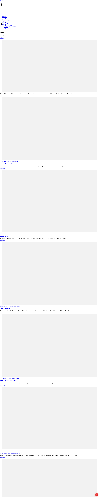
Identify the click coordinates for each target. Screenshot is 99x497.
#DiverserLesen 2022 (8, 25)
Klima (2, 38)
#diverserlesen (5, 24)
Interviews (4, 22)
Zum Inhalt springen (4, 0)
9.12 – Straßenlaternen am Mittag (10, 453)
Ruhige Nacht (4, 236)
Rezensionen (4, 17)
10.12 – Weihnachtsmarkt (8, 380)
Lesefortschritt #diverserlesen (11, 26)
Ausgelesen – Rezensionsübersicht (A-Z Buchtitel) (13, 18)
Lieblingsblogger (5, 23)
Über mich (4, 16)
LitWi (3, 21)
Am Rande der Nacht (6, 164)
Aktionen (4, 19)
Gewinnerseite (6, 20)
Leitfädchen (6, 27)
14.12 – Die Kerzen (5, 308)
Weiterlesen (2, 168)
